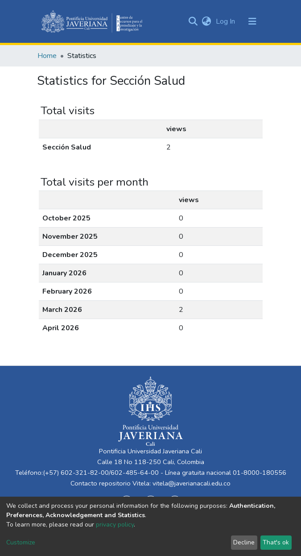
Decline (244, 542)
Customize (20, 542)
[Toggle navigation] (252, 21)
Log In (226, 21)
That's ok (276, 542)
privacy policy (115, 524)
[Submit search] (193, 21)
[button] (206, 21)
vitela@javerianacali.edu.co (192, 483)
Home (47, 56)
